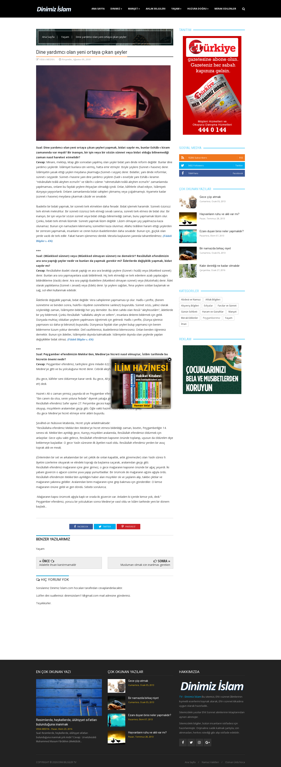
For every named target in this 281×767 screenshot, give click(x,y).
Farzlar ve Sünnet (227, 305)
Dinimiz (116, 8)
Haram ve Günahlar (213, 311)
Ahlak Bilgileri (155, 8)
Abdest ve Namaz (191, 299)
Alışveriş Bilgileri (190, 305)
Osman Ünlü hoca (235, 762)
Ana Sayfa (98, 8)
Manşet (134, 8)
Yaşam (176, 8)
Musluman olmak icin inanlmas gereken (145, 565)
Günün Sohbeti (189, 311)
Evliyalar (208, 305)
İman (184, 324)
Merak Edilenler (225, 8)
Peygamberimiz (211, 318)
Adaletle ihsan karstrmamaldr (57, 565)
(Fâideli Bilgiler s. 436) (80, 339)
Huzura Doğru (198, 8)
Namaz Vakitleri (210, 762)
